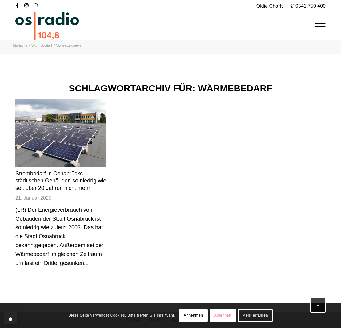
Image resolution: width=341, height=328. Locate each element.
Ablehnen (222, 315)
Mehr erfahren (255, 315)
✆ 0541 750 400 (308, 6)
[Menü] (318, 26)
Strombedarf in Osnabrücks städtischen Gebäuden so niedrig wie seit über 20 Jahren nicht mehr (60, 180)
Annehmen (193, 315)
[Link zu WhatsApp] (35, 5)
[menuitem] (270, 6)
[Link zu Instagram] (26, 5)
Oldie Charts (270, 6)
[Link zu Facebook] (17, 5)
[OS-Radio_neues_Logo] (47, 26)
